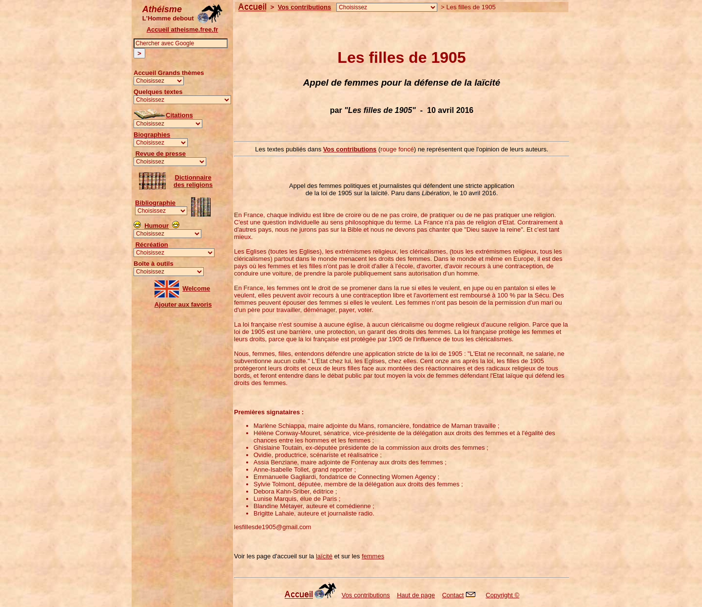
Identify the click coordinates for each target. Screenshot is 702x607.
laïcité (324, 556)
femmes (373, 556)
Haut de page (416, 595)
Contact (461, 595)
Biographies (152, 134)
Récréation (152, 244)
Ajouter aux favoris (183, 304)
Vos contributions (305, 7)
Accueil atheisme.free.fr (182, 29)
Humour (156, 225)
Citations (179, 115)
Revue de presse (161, 153)
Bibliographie (155, 202)
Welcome (196, 288)
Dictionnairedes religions (193, 181)
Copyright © (502, 595)
